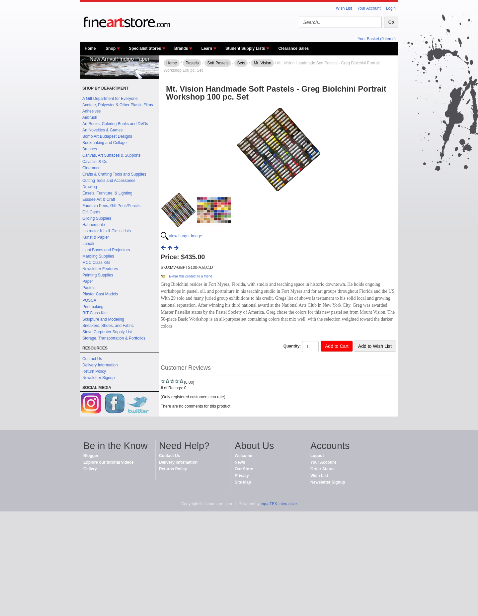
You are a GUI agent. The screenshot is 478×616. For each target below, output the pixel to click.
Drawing (89, 187)
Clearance (91, 168)
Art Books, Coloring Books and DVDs (115, 123)
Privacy (242, 475)
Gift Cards (91, 212)
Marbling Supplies (98, 256)
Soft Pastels (217, 63)
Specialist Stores (145, 48)
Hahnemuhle (93, 224)
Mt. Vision (262, 63)
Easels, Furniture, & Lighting (107, 193)
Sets (241, 63)
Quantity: (292, 346)
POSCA (89, 300)
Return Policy (94, 371)
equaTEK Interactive (279, 503)
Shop (111, 48)
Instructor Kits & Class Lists (106, 231)
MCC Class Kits (96, 262)
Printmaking (92, 306)
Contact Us (92, 358)
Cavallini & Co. (95, 161)
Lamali (88, 243)
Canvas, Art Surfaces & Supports (111, 155)
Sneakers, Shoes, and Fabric (108, 325)
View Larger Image (185, 236)
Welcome (243, 455)
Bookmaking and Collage (104, 142)
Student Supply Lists (245, 48)
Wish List (344, 8)
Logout (317, 455)
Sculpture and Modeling (103, 319)
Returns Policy (173, 469)
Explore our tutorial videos (108, 462)
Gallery (90, 469)
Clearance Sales (293, 48)
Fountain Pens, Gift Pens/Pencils (111, 205)
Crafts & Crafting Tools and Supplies (114, 174)
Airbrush (89, 117)
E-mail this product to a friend (190, 276)
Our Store (244, 469)
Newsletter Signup (98, 377)
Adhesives (91, 111)
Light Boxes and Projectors (106, 250)
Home (90, 48)
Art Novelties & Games (102, 130)
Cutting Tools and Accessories (108, 180)
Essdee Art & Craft (98, 199)
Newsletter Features (100, 269)
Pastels (88, 287)
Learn (206, 48)
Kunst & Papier (95, 237)
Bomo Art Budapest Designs (107, 136)
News (240, 462)
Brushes (89, 149)
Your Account (368, 8)
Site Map (243, 482)
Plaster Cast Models (100, 294)
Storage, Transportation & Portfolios (113, 338)
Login (391, 8)
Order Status (322, 469)
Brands (181, 48)
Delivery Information (100, 365)
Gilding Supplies (96, 218)
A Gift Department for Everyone (110, 98)
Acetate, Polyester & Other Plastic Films (117, 105)
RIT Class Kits (95, 313)
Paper (87, 281)
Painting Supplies (97, 275)
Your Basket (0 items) (377, 39)
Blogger (90, 455)
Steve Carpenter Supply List (107, 332)
